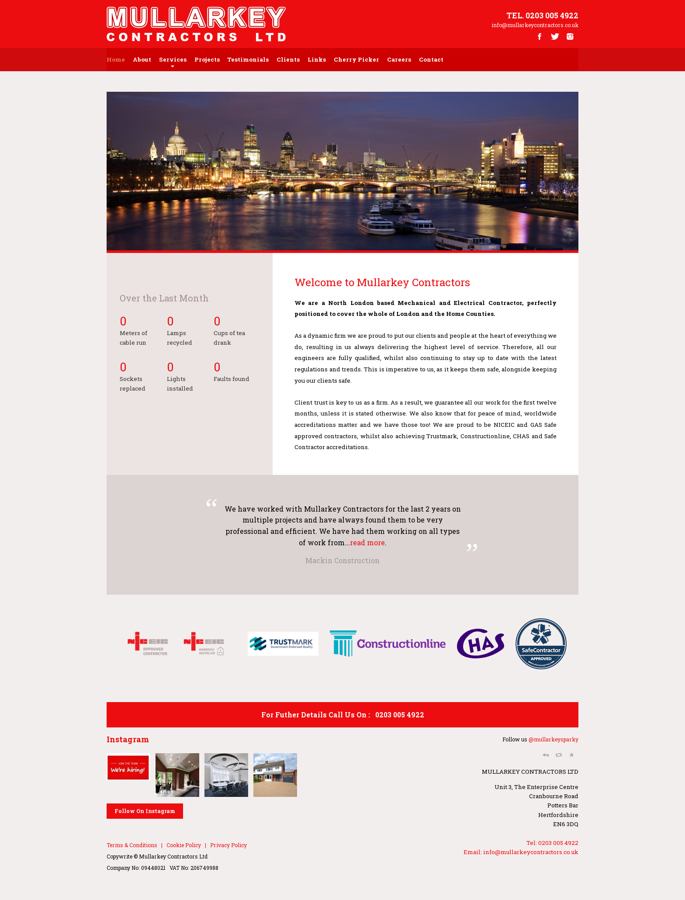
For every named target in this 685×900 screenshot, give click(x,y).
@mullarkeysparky (553, 739)
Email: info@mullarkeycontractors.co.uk (521, 852)
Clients (288, 59)
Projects (207, 59)
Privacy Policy (228, 844)
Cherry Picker (356, 59)
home (116, 59)
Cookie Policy (183, 844)
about (142, 59)
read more (367, 542)
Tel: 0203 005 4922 (552, 843)
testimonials (248, 59)
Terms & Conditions (132, 844)
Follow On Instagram (144, 810)
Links (317, 59)
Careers (399, 59)
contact (431, 59)
